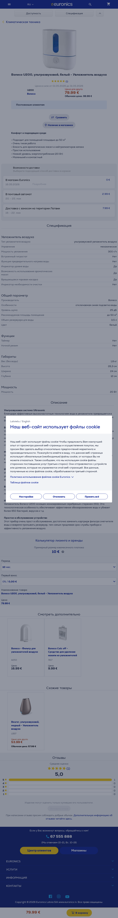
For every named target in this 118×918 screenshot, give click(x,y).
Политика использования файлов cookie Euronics (42, 477)
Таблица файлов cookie (24, 482)
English (26, 421)
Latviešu (15, 421)
